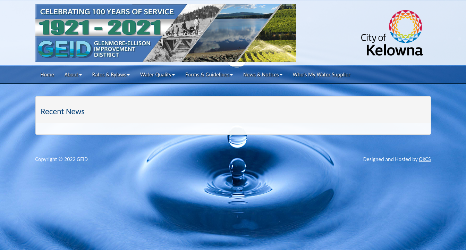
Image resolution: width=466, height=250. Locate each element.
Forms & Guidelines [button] (209, 74)
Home (47, 74)
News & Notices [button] (262, 74)
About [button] (73, 74)
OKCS (425, 159)
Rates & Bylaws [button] (111, 74)
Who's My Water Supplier (321, 74)
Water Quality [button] (157, 74)
